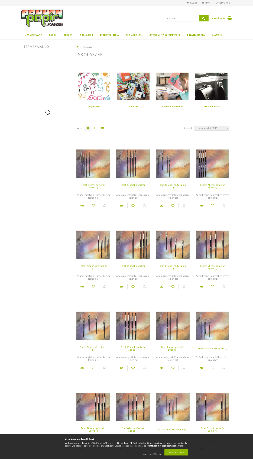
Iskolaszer (86, 35)
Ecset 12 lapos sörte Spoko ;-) (93, 267)
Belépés (191, 3)
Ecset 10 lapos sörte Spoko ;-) (173, 186)
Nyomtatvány (33, 35)
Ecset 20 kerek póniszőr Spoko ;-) (93, 429)
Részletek (82, 205)
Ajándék (217, 35)
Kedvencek (224, 3)
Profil (207, 3)
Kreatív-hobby (196, 35)
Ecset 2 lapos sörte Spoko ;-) (212, 348)
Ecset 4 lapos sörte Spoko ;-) (172, 429)
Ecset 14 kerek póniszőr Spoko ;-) (133, 267)
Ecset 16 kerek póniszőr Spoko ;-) (212, 267)
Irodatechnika (109, 35)
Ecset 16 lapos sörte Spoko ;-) (93, 348)
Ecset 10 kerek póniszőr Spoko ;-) (133, 186)
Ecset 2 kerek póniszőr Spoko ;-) (172, 348)
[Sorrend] (211, 128)
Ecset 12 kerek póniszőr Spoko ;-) (212, 186)
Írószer (67, 35)
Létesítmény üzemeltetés (164, 35)
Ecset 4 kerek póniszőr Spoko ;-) (133, 429)
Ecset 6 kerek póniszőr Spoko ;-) (212, 429)
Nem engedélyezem (152, 453)
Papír (52, 35)
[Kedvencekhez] (93, 205)
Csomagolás (134, 35)
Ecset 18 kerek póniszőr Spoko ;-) (133, 348)
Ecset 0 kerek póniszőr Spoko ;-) (93, 186)
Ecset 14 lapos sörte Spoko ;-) (173, 267)
